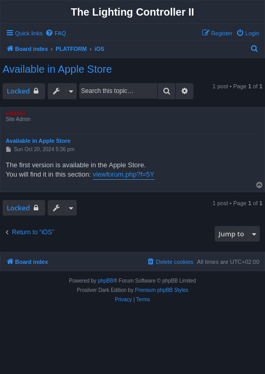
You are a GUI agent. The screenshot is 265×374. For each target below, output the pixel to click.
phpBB (106, 281)
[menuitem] (55, 33)
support (15, 113)
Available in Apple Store (57, 69)
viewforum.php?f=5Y (124, 174)
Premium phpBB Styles (161, 290)
